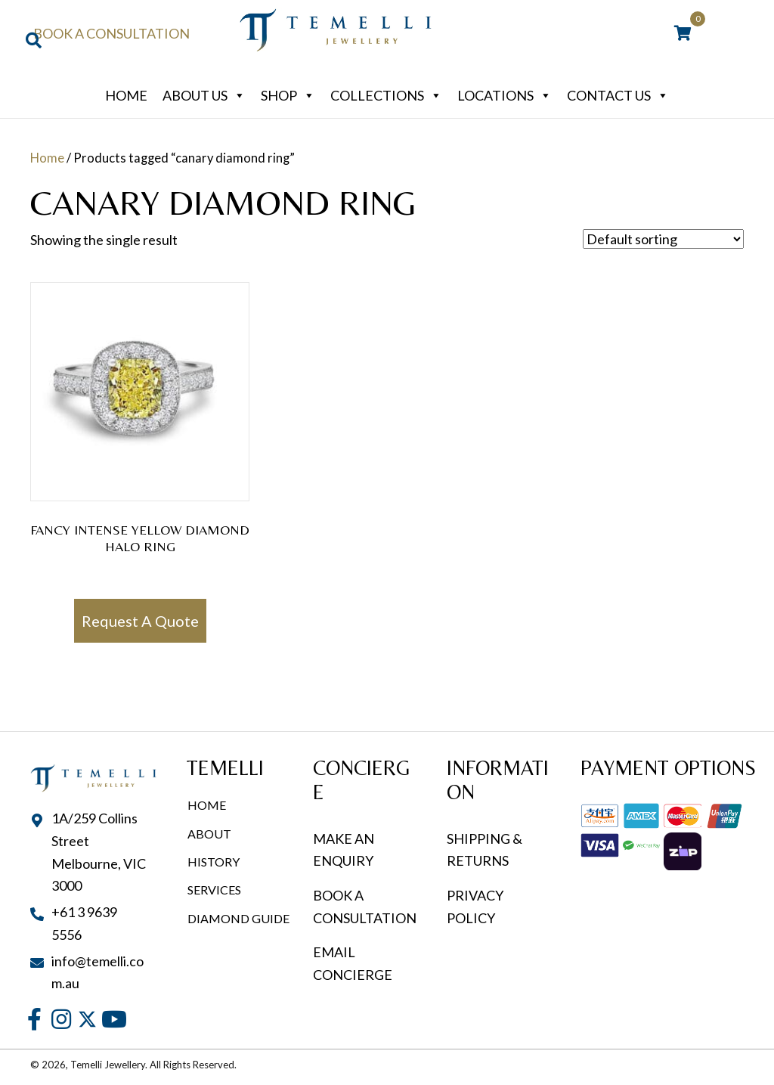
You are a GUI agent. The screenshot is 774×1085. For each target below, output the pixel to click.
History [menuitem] (213, 861)
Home (126, 95)
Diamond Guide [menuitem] (238, 918)
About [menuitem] (209, 833)
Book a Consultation (111, 33)
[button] (34, 1019)
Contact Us (618, 95)
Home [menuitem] (206, 805)
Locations (504, 95)
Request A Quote (140, 621)
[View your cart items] (683, 34)
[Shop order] (663, 239)
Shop (288, 95)
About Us (204, 95)
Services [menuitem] (214, 889)
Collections (386, 95)
